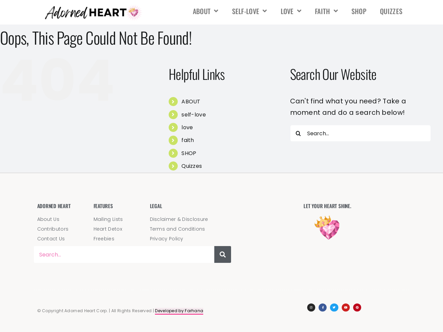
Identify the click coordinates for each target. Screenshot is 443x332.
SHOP (359, 11)
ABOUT (206, 11)
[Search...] (360, 133)
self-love (249, 11)
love (291, 11)
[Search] (298, 133)
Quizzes (391, 11)
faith (326, 11)
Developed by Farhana (179, 311)
